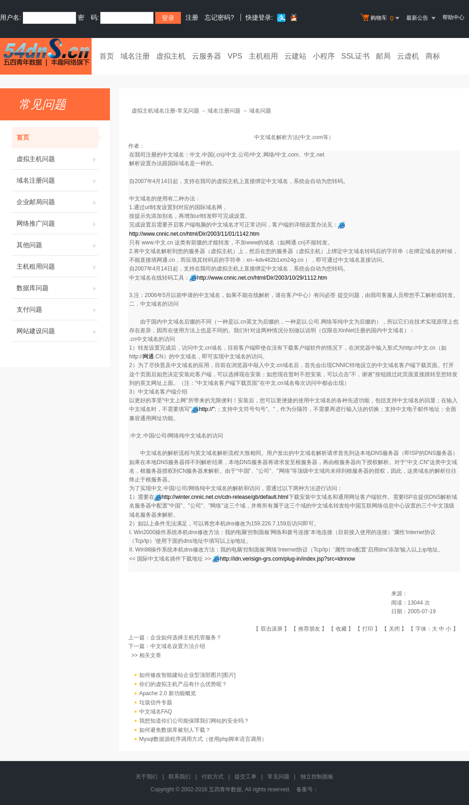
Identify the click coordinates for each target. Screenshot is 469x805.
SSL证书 (355, 56)
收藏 (341, 629)
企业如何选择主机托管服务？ (186, 637)
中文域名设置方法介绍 (177, 646)
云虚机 (408, 56)
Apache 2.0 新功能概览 (167, 693)
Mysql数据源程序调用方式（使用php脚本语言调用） (203, 739)
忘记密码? (219, 17)
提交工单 (245, 776)
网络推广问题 (57, 223)
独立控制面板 (316, 776)
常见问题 (278, 776)
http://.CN (146, 356)
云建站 (295, 56)
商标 (432, 56)
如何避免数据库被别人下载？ (175, 730)
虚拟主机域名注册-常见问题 (165, 111)
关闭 (394, 629)
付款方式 (213, 776)
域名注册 (135, 56)
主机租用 (263, 56)
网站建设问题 (57, 331)
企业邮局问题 (57, 201)
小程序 (324, 56)
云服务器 (206, 56)
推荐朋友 (309, 629)
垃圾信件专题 (155, 702)
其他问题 (57, 245)
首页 (106, 56)
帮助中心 (453, 17)
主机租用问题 (57, 266)
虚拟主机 (170, 56)
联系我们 (180, 776)
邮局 (383, 56)
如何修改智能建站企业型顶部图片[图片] (187, 675)
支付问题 (57, 309)
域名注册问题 (57, 180)
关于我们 (147, 776)
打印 (367, 629)
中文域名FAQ (155, 711)
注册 (191, 17)
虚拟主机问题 (57, 158)
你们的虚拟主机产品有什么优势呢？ (183, 684)
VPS (235, 56)
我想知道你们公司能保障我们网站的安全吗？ (194, 721)
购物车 (381, 18)
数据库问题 (57, 288)
